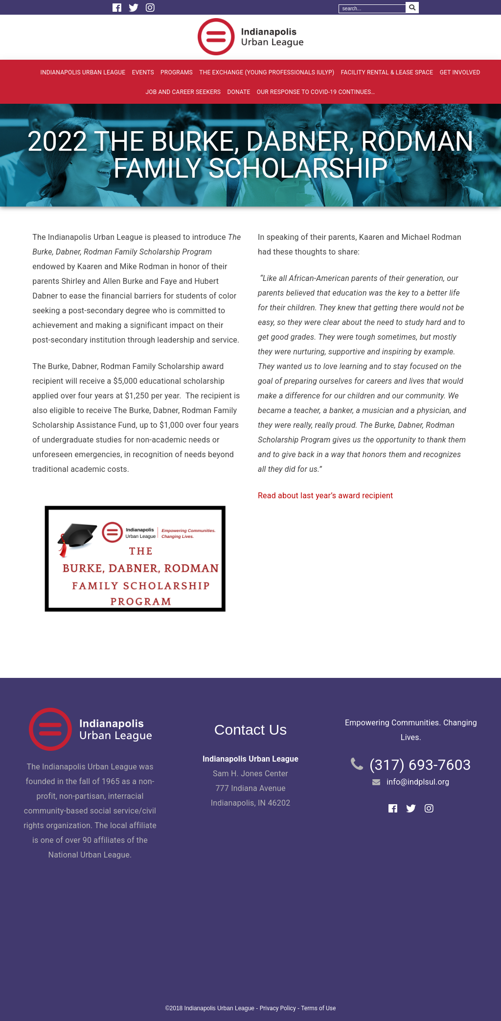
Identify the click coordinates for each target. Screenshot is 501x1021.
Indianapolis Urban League (82, 72)
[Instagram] (150, 8)
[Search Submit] (412, 7)
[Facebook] (118, 8)
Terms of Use (318, 1008)
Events (143, 72)
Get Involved (460, 72)
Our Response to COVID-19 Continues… (316, 92)
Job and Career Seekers (183, 92)
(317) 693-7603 (420, 764)
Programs (176, 72)
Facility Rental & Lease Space (387, 72)
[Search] (372, 8)
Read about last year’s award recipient (325, 495)
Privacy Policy (278, 1008)
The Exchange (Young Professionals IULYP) (266, 72)
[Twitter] (134, 8)
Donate (238, 92)
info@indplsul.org (418, 782)
